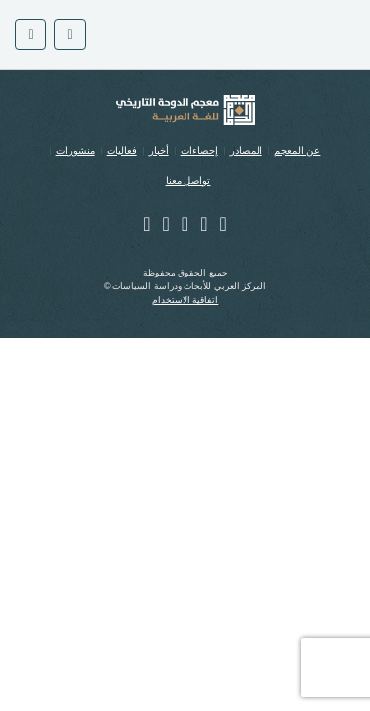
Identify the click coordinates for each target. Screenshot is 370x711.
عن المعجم (297, 150)
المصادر (246, 150)
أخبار (159, 150)
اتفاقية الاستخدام (185, 300)
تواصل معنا (188, 180)
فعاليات (122, 150)
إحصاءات (199, 150)
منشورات (75, 150)
